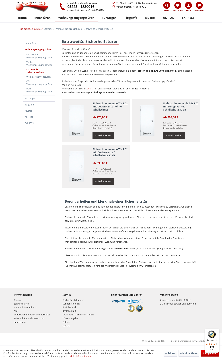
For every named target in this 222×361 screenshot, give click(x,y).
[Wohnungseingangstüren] (76, 17)
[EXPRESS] (188, 17)
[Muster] (150, 17)
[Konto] (188, 5)
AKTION (29, 116)
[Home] (22, 17)
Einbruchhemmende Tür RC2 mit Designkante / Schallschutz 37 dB (110, 152)
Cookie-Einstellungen (73, 299)
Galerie (66, 322)
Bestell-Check (69, 307)
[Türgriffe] (131, 17)
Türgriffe (29, 104)
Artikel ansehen (103, 135)
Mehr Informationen (80, 356)
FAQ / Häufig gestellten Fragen (78, 314)
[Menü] (217, 331)
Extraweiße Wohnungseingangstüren (39, 56)
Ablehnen (170, 353)
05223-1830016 (183, 299)
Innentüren (31, 43)
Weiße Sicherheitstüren (38, 76)
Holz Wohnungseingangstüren (39, 90)
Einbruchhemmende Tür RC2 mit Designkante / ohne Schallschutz (110, 106)
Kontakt (66, 325)
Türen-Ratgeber (70, 318)
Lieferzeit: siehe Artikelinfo (102, 128)
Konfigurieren (209, 353)
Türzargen (30, 98)
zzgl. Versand (106, 123)
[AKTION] (168, 17)
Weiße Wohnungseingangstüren (39, 63)
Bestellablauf (69, 310)
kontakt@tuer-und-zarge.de (181, 303)
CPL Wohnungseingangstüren (39, 83)
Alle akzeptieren (188, 353)
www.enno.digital (200, 340)
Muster (28, 110)
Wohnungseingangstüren (38, 49)
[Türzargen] (109, 17)
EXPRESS (29, 123)
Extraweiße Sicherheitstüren (35, 71)
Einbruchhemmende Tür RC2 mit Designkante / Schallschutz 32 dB (180, 106)
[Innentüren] (42, 17)
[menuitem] (167, 7)
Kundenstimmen (71, 303)
